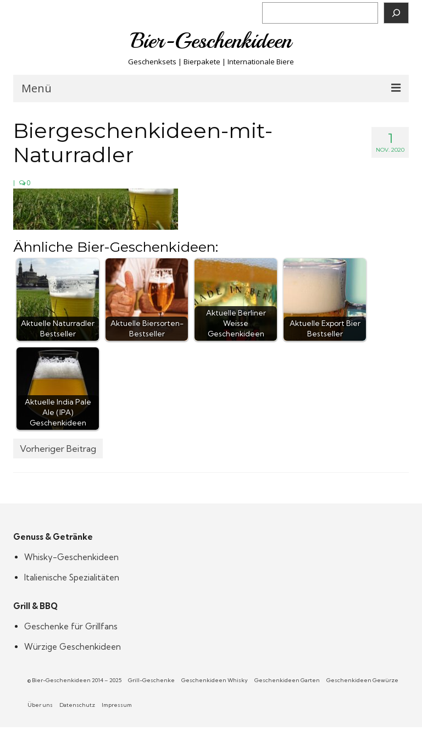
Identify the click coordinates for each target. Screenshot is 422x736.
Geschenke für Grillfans (71, 626)
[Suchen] (396, 13)
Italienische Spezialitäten (71, 577)
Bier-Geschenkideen (211, 40)
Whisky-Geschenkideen (71, 557)
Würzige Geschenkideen (72, 646)
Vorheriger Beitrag (58, 448)
